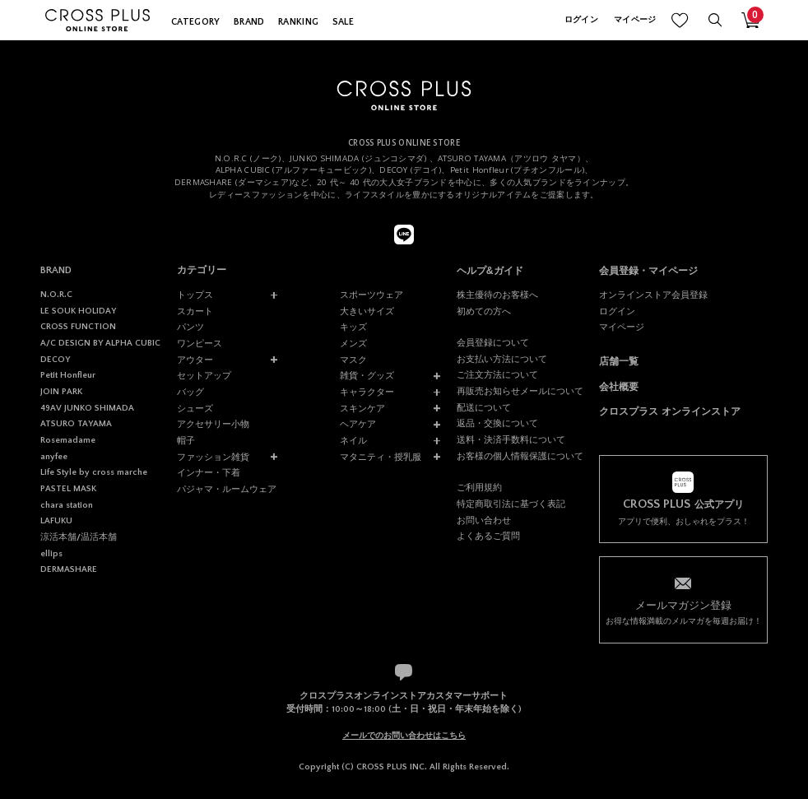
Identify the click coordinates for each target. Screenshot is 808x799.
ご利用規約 (479, 487)
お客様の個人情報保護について (520, 456)
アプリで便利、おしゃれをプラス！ (683, 512)
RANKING (298, 21)
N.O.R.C (56, 295)
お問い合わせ (484, 520)
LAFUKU (56, 521)
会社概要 (619, 387)
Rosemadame (67, 440)
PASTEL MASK (68, 489)
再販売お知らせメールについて (520, 391)
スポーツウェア (371, 295)
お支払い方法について (502, 359)
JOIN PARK (61, 392)
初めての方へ (484, 311)
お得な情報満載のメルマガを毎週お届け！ (683, 611)
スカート (195, 311)
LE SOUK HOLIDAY (78, 311)
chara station (66, 505)
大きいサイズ (367, 311)
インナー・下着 (208, 472)
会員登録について (493, 342)
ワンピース (199, 343)
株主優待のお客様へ (497, 295)
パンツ (190, 327)
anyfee (53, 457)
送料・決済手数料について (511, 439)
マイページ (635, 20)
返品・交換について (497, 423)
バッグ (190, 392)
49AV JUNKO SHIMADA (87, 408)
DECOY (55, 360)
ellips (51, 554)
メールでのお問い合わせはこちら (404, 735)
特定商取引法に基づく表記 (511, 504)
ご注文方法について (497, 374)
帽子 (186, 440)
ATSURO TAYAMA (76, 424)
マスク (353, 360)
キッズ (353, 327)
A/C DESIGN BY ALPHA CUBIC (100, 343)
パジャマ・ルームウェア (226, 489)
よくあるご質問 (488, 536)
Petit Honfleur (67, 375)
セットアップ (204, 375)
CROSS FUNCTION (78, 327)
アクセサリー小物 (213, 424)
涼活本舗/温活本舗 (78, 537)
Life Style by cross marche (93, 472)
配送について (484, 407)
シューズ (195, 408)
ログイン (581, 20)
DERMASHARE (68, 569)
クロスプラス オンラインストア (669, 411)
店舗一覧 (619, 361)
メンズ (353, 343)
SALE (343, 21)
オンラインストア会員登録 (653, 295)
